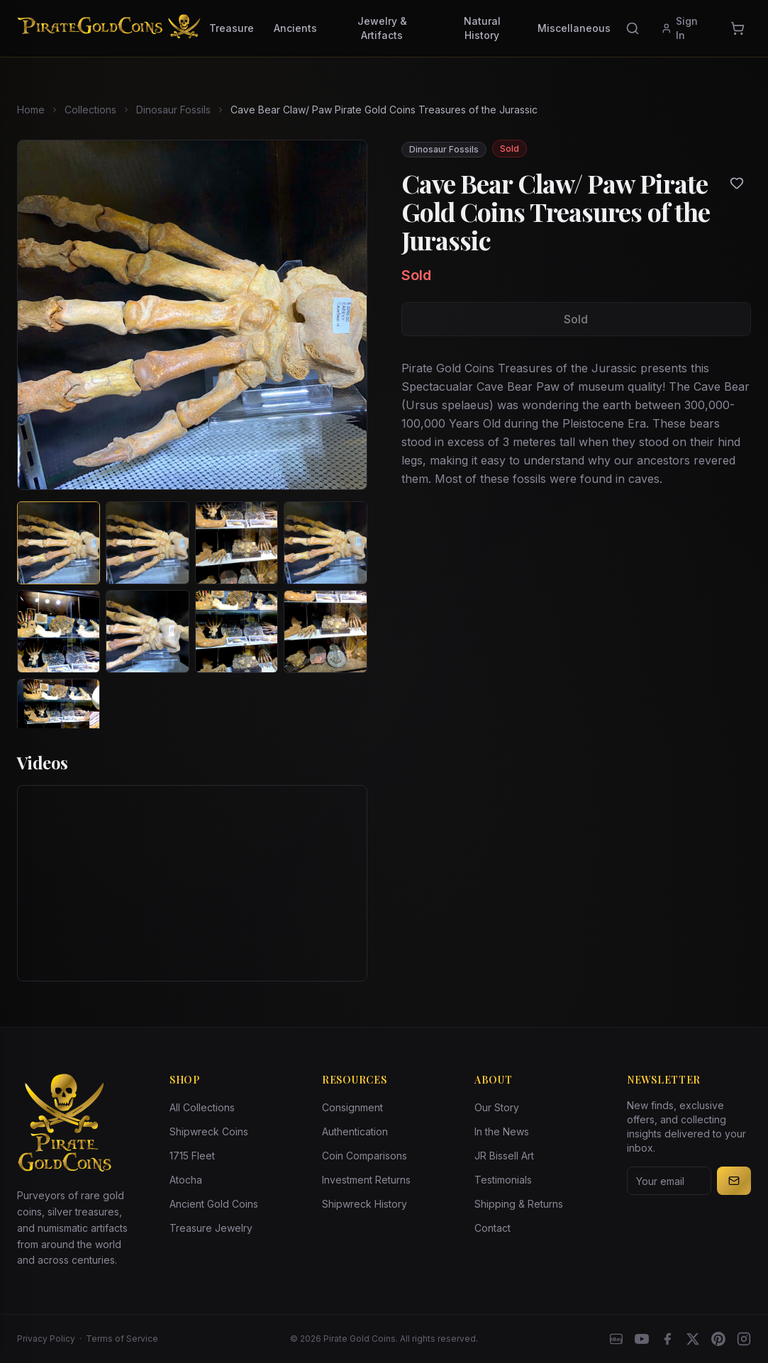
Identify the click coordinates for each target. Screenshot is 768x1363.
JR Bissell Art (504, 1156)
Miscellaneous (574, 28)
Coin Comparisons (364, 1156)
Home (31, 110)
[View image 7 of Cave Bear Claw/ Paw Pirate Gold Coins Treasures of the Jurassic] (236, 631)
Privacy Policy (46, 1338)
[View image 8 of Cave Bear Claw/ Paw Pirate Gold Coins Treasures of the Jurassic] (325, 631)
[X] (693, 1339)
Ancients (295, 28)
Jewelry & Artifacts (382, 28)
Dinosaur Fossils (173, 110)
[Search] (633, 28)
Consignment (352, 1107)
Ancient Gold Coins (213, 1204)
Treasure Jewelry (210, 1228)
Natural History (482, 28)
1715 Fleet (192, 1156)
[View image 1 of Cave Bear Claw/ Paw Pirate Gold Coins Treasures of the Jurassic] (58, 542)
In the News (501, 1131)
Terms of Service (122, 1338)
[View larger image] (192, 315)
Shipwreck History (364, 1204)
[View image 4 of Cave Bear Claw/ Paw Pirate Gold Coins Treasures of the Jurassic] (325, 542)
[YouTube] (642, 1339)
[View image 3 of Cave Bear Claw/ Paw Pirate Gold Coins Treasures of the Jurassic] (236, 542)
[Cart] (737, 28)
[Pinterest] (718, 1339)
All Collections (202, 1107)
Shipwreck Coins (208, 1131)
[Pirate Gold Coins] (109, 28)
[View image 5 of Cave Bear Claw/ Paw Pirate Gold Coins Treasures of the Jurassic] (58, 631)
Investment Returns (366, 1180)
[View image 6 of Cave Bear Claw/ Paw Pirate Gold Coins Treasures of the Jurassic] (147, 631)
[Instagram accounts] (744, 1339)
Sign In (680, 28)
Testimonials (503, 1180)
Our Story (496, 1107)
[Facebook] (667, 1339)
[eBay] (616, 1339)
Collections (90, 110)
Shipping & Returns (518, 1204)
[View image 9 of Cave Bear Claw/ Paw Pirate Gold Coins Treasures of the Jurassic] (58, 720)
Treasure (231, 28)
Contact (492, 1228)
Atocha (185, 1180)
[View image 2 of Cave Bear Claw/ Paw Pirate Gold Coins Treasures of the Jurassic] (147, 542)
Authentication (355, 1131)
